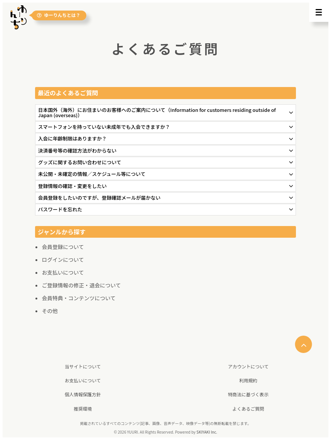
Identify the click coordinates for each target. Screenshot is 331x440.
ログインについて (63, 259)
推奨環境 (83, 408)
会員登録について (63, 247)
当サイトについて (83, 366)
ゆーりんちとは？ (58, 15)
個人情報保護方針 (82, 394)
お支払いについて (63, 272)
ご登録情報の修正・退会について (81, 285)
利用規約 (248, 380)
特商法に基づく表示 (248, 394)
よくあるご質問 (248, 408)
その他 (50, 311)
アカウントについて (248, 366)
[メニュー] (318, 12)
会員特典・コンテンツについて (79, 298)
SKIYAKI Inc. (206, 432)
